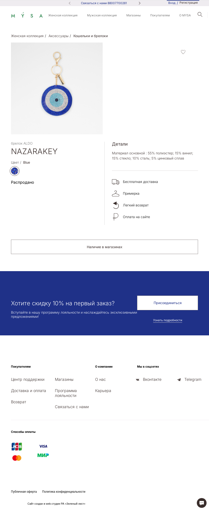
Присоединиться (168, 303)
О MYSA (185, 15)
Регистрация (188, 2)
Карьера (103, 390)
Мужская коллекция (102, 15)
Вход (171, 3)
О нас (100, 379)
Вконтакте (152, 379)
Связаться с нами (72, 406)
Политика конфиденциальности (63, 491)
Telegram (192, 379)
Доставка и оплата (28, 390)
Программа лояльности (66, 393)
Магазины (133, 15)
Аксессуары (59, 36)
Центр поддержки (27, 379)
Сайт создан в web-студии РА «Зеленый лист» (56, 503)
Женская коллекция (63, 15)
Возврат (18, 401)
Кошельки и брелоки (90, 36)
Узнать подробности (167, 320)
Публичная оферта (24, 491)
